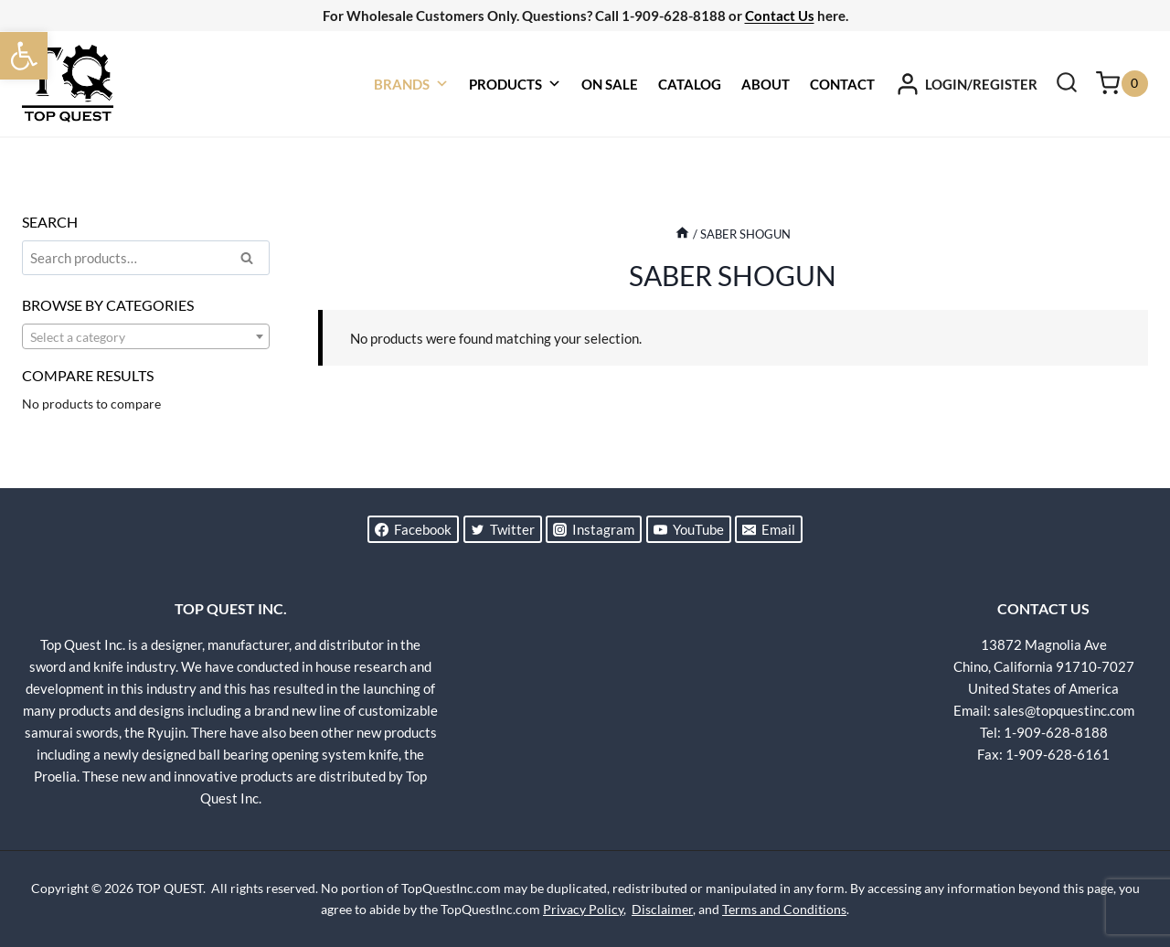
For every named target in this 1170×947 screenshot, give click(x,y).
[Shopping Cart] (1122, 83)
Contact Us (779, 15)
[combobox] (146, 336)
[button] (24, 56)
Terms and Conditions (784, 909)
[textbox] (146, 337)
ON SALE (609, 84)
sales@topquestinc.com (1064, 710)
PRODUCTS (515, 84)
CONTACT (842, 84)
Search (252, 260)
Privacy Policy (583, 909)
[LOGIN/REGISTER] (966, 84)
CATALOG (689, 84)
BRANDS (411, 84)
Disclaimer (662, 909)
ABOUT (765, 84)
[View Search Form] (1067, 84)
